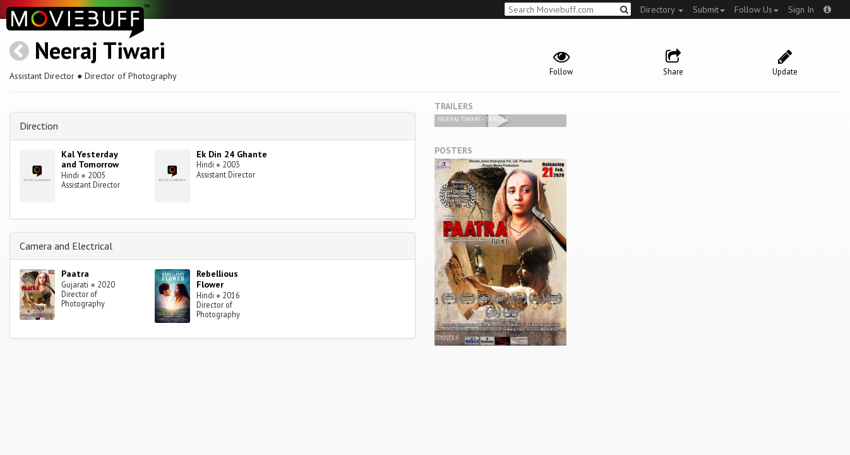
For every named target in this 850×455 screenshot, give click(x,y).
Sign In (801, 9)
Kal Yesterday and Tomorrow (90, 160)
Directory (661, 9)
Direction (39, 125)
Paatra (75, 273)
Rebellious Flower (217, 279)
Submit (709, 9)
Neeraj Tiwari (100, 50)
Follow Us (756, 9)
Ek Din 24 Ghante (231, 154)
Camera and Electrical (66, 246)
